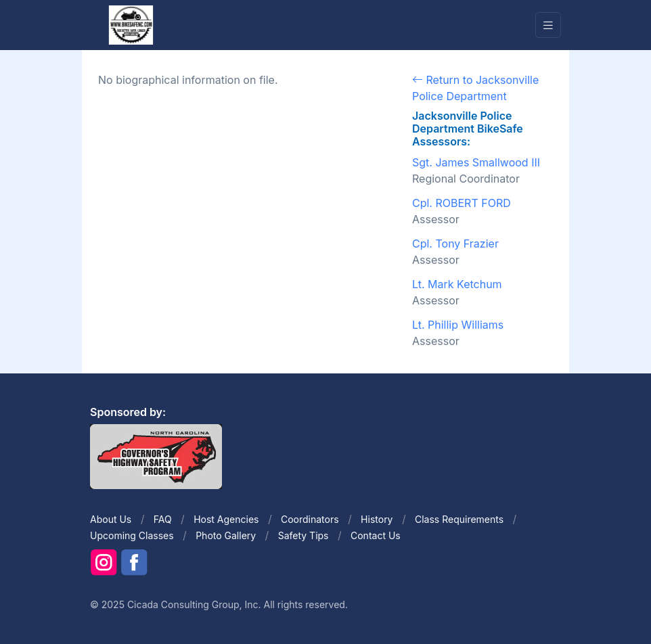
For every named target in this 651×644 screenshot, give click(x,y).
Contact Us (376, 535)
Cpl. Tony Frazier (455, 243)
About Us (110, 519)
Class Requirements (459, 519)
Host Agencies (226, 519)
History (376, 519)
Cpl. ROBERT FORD (461, 203)
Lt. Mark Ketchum (457, 284)
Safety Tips (303, 535)
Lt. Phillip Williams (457, 324)
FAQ (163, 519)
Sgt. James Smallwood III (476, 162)
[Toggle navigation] (548, 25)
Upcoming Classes (132, 535)
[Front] (130, 24)
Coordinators (310, 519)
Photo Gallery (226, 535)
